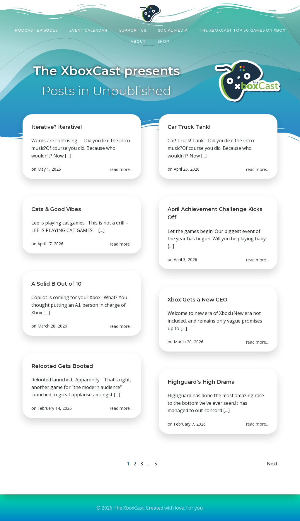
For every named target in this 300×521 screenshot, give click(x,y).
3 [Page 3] (141, 463)
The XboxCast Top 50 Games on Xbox (242, 30)
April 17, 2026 (50, 243)
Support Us (132, 30)
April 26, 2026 (187, 169)
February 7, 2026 (190, 424)
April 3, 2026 (185, 260)
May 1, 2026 (49, 169)
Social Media (173, 30)
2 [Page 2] (135, 463)
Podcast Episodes (36, 30)
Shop (163, 41)
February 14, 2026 (55, 408)
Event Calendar (88, 30)
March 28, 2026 (52, 326)
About (138, 41)
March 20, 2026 (188, 342)
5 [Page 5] (155, 463)
